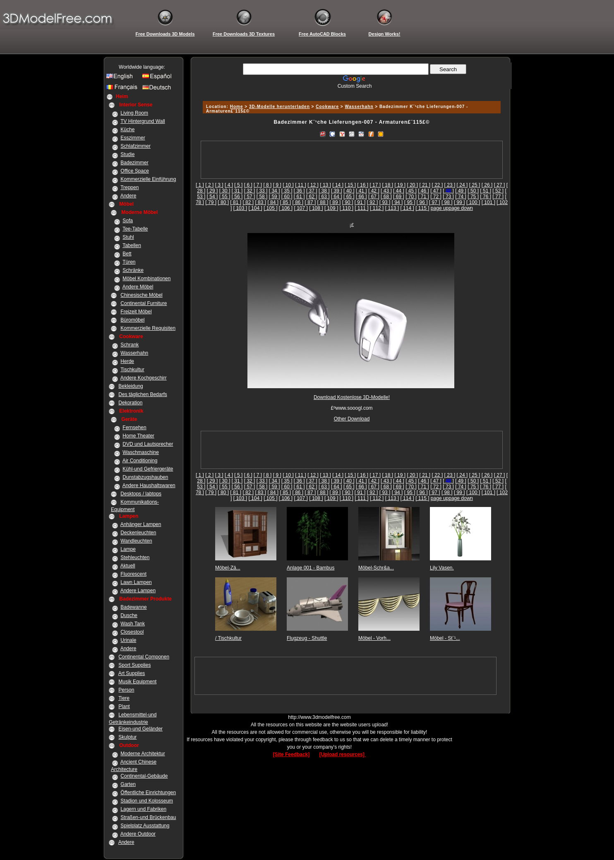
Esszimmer (132, 138)
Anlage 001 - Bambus (310, 568)
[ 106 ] (286, 208)
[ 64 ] (336, 196)
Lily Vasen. (442, 568)
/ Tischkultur (228, 638)
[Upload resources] (342, 754)
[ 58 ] (262, 196)
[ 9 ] (277, 185)
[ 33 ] (262, 191)
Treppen (129, 187)
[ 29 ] (212, 191)
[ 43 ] (386, 191)
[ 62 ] (311, 196)
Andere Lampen (138, 590)
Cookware (327, 106)
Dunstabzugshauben (145, 477)
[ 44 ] (398, 191)
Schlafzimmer (135, 146)
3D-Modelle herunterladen (279, 106)
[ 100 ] (473, 202)
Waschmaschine (140, 452)
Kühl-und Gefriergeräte (147, 469)
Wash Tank (132, 624)
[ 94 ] (397, 202)
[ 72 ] (435, 196)
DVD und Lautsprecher (147, 444)
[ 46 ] (423, 191)
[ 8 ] (267, 185)
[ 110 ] (346, 208)
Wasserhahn (134, 353)
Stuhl (128, 237)
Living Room (134, 113)
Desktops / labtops (140, 494)
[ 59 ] (274, 196)
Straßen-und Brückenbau (148, 817)
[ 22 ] (437, 185)
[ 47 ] (435, 191)
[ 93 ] (385, 202)
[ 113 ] (392, 208)
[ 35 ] (287, 191)
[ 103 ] (240, 208)
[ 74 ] (460, 196)
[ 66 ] (361, 196)
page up (440, 208)
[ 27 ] (499, 185)
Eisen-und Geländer (140, 729)
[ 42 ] (373, 191)
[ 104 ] (255, 208)
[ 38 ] (324, 191)
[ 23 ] (450, 185)
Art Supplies (131, 673)
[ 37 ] (311, 191)
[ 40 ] (349, 191)
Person (126, 690)
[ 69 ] (398, 196)
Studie (127, 154)
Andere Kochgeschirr (143, 378)
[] (448, 191)
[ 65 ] (349, 196)
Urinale (128, 640)
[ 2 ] (209, 185)
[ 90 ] (347, 202)
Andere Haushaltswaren (148, 485)
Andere (128, 196)
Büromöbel (132, 320)
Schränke (133, 270)
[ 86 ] (298, 202)
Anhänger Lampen (140, 524)
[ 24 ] (462, 185)
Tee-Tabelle (135, 229)
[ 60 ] (287, 196)
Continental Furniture (143, 303)
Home (236, 106)
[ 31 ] (237, 191)
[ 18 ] (387, 185)
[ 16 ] (362, 185)
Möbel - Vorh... (374, 638)
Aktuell (127, 566)
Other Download (352, 419)
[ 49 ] (460, 191)
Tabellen (131, 245)
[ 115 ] (422, 208)
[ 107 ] (301, 208)
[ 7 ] (258, 185)
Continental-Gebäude (144, 776)
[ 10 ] (288, 185)
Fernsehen (134, 427)
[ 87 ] (310, 202)
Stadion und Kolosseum (146, 801)
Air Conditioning (140, 461)
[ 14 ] (337, 185)
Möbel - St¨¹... (445, 638)
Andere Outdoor (138, 834)
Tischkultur (132, 369)
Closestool (132, 632)
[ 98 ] (447, 202)
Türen (128, 262)
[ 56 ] (237, 196)
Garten (128, 784)
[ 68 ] (386, 196)
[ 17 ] (375, 185)
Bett (126, 254)
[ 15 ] (350, 185)
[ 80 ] (223, 202)
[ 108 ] (316, 208)
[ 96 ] (422, 202)
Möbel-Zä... (227, 568)
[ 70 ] (411, 196)
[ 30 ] (224, 191)
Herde (127, 361)
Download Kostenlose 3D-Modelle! (352, 397)
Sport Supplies (134, 665)
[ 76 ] (485, 196)
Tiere (124, 698)
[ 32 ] (249, 191)
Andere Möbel (138, 287)
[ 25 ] (474, 185)
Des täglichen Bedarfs (142, 394)
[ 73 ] (448, 196)
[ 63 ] (324, 196)
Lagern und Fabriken (143, 809)
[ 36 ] (299, 191)
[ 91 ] (360, 202)
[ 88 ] (323, 202)
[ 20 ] (412, 185)
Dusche (128, 615)
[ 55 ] (224, 196)
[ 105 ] (270, 208)
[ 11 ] (300, 185)
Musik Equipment (137, 682)
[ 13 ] (325, 185)
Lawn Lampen (135, 582)
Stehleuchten (134, 557)
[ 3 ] (219, 185)
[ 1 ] (200, 185)
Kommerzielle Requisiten (147, 328)
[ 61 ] (299, 196)
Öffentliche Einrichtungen (148, 792)
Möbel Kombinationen (146, 278)
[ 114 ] (407, 208)
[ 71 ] (423, 196)
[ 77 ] (498, 196)
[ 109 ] (331, 208)
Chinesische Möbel (141, 295)
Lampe (128, 549)
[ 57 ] (249, 196)
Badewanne (133, 607)
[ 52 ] (498, 191)
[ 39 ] (336, 191)
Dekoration (130, 403)
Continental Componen (143, 657)
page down (461, 208)
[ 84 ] (272, 202)
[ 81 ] (235, 202)
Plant (124, 706)
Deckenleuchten (138, 533)
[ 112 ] (377, 208)
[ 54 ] (212, 196)
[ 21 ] (425, 185)
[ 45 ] (411, 191)
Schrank (129, 345)
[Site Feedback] (291, 754)
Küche (127, 129)
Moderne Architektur (142, 754)
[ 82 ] (248, 202)
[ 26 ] (487, 185)
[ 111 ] (361, 208)
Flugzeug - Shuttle (307, 638)
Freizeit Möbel (135, 312)
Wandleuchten (136, 541)
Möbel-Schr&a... (376, 568)
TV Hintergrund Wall (142, 121)
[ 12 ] (313, 185)
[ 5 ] (238, 185)
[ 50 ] (473, 191)
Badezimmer (134, 163)
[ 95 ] (409, 202)
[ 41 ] (361, 191)
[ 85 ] (285, 202)
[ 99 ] (459, 202)
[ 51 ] (485, 191)
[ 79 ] (210, 202)
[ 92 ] (372, 202)
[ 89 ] (335, 202)
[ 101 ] (488, 202)
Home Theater (138, 436)
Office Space (134, 171)
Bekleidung (130, 386)
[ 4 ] (229, 185)
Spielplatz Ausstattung (144, 826)
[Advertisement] (350, 92)
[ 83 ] (260, 202)
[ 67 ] (373, 196)
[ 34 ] (274, 191)
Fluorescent (133, 574)
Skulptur (127, 737)
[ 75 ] (473, 196)
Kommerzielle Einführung (148, 179)
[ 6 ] (248, 185)
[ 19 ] (399, 185)
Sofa (127, 220)
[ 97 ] (434, 202)
